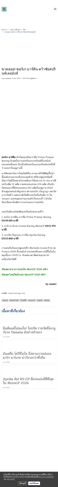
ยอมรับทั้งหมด (34, 483)
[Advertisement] (29, 49)
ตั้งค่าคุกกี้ (23, 483)
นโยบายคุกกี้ (10, 479)
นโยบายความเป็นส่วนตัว (46, 477)
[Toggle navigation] (55, 9)
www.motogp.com (16, 293)
